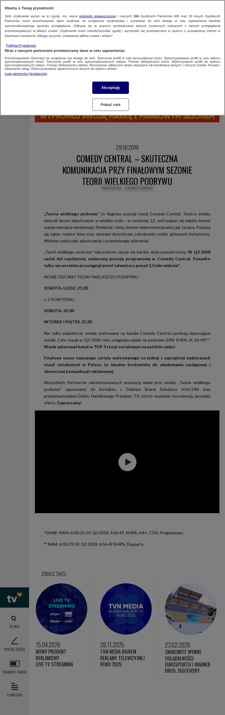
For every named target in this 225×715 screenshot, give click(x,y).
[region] (112, 58)
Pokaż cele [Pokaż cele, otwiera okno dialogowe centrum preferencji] (111, 104)
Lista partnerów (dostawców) (26, 73)
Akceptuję (110, 87)
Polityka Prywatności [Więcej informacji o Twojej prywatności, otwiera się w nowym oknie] (21, 45)
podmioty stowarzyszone (97, 16)
